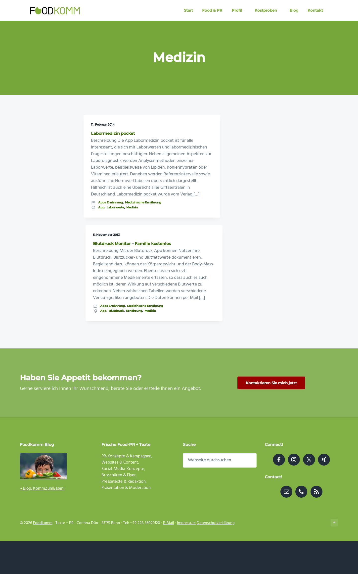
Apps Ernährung (110, 330)
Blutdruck (179, 317)
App (101, 339)
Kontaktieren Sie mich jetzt (271, 416)
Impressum (186, 556)
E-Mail (168, 556)
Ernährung (165, 322)
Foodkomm (42, 556)
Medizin (97, 344)
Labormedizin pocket (113, 133)
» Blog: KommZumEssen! (42, 521)
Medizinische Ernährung (110, 335)
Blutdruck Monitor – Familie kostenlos (176, 136)
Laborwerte (115, 339)
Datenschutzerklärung (216, 556)
